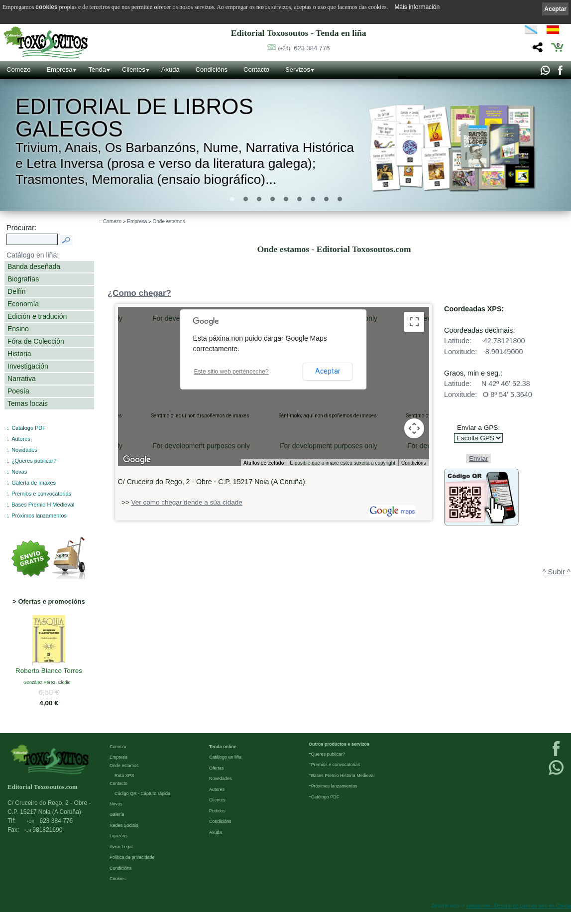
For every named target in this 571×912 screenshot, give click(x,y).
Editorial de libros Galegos (134, 118)
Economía (23, 304)
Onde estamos (169, 221)
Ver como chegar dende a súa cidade (186, 502)
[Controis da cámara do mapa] (414, 428)
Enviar (478, 458)
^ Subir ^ (557, 572)
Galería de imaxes (33, 483)
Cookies (118, 878)
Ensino (18, 329)
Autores (20, 439)
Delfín (16, 291)
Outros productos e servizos (339, 744)
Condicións (212, 69)
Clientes (133, 69)
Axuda (170, 69)
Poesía (18, 391)
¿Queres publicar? (33, 461)
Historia (19, 354)
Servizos (297, 69)
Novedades (220, 778)
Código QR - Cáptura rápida (142, 793)
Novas (19, 472)
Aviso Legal (121, 846)
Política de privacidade (132, 857)
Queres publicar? (328, 754)
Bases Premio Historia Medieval (343, 775)
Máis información (417, 6)
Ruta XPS (124, 775)
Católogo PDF (325, 796)
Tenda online (222, 746)
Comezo (18, 69)
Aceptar (328, 371)
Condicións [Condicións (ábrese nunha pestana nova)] (413, 463)
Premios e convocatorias (41, 494)
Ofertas (216, 768)
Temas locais (27, 403)
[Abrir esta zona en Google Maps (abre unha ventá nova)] (136, 459)
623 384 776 (304, 48)
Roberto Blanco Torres (48, 671)
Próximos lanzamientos (334, 785)
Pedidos (217, 810)
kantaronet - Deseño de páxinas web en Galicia (518, 906)
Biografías (23, 279)
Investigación (27, 366)
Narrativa (21, 379)
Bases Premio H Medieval (42, 505)
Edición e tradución (37, 316)
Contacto (256, 69)
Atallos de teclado (263, 463)
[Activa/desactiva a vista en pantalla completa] (414, 322)
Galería (117, 814)
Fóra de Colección (35, 341)
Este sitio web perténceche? (231, 371)
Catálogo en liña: (32, 255)
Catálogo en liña (225, 757)
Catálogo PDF (28, 428)
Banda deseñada (33, 266)
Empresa (59, 69)
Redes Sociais (124, 825)
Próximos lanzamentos (39, 516)
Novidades (24, 450)
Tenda (97, 69)
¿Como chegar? (139, 293)
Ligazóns (118, 835)
